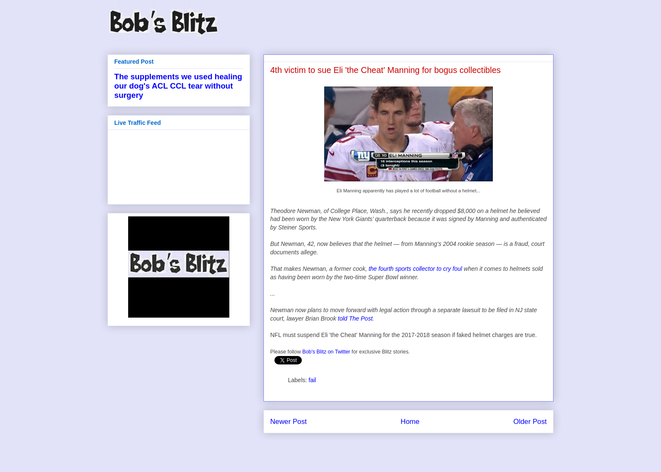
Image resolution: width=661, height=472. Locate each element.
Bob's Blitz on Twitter (326, 352)
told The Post (355, 318)
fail (312, 380)
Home (409, 422)
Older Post (530, 422)
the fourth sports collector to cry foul (415, 268)
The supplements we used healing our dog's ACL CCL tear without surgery (178, 86)
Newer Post (288, 422)
